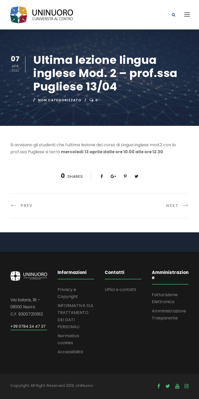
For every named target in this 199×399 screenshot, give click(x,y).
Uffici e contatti (120, 290)
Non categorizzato (59, 100)
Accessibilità (70, 352)
